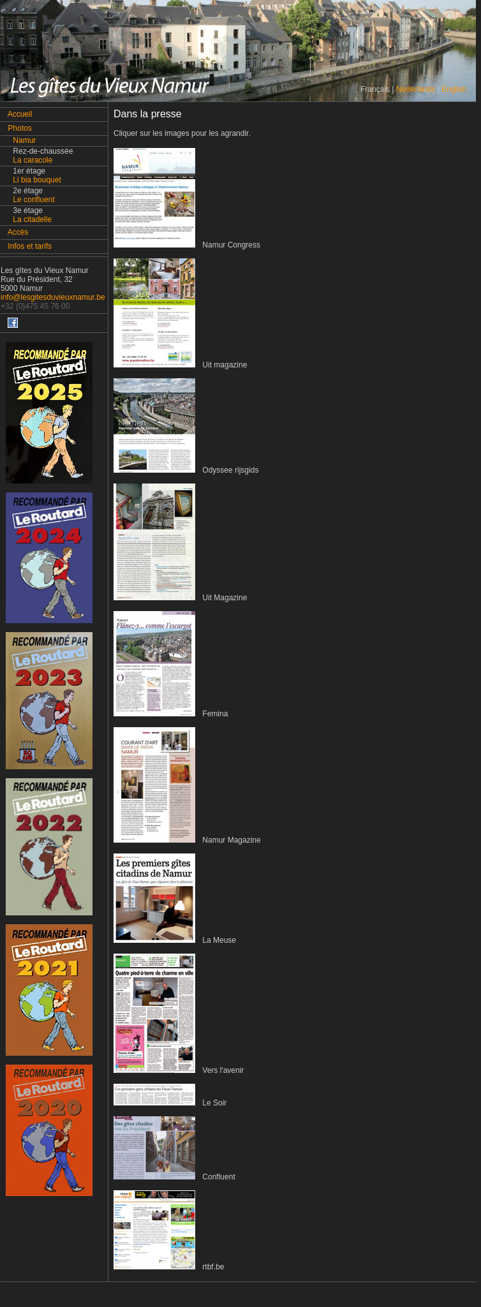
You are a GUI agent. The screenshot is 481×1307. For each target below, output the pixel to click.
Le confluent (33, 199)
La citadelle (32, 219)
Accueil (20, 114)
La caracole (32, 160)
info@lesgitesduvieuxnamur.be (53, 297)
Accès (18, 232)
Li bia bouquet (37, 179)
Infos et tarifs (30, 246)
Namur (24, 140)
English (453, 89)
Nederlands (415, 89)
